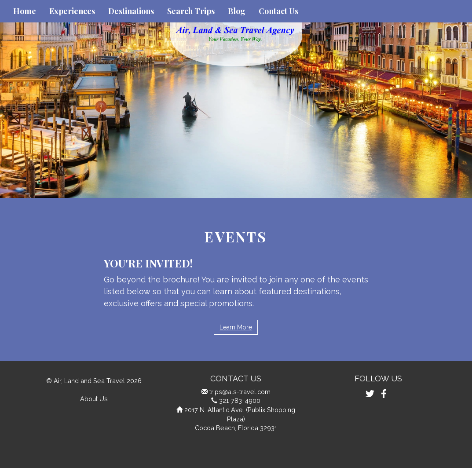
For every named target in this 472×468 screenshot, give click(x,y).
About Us (94, 398)
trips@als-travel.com (240, 391)
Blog (236, 11)
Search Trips (191, 11)
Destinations (131, 11)
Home (24, 11)
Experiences (72, 11)
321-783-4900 (239, 400)
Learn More (236, 327)
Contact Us (278, 11)
